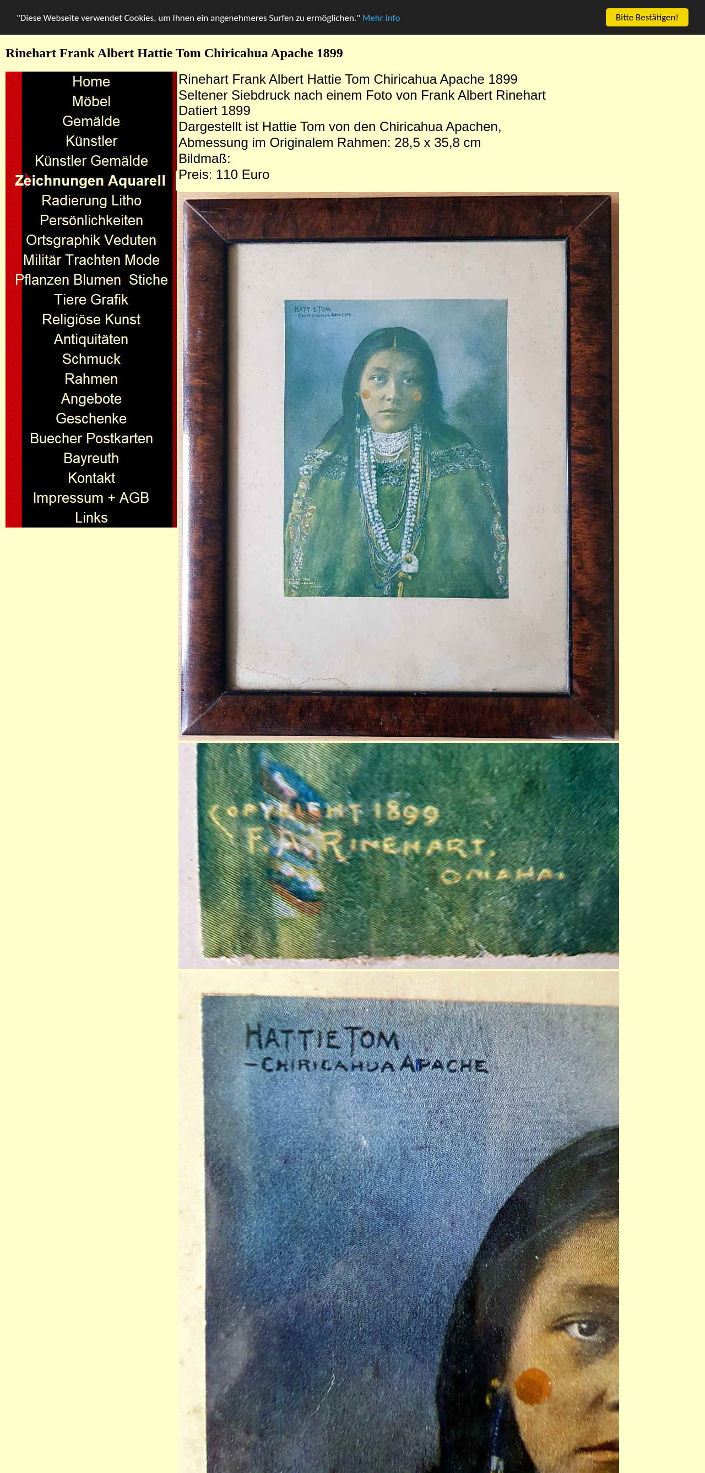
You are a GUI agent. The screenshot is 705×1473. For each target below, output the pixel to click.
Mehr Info (381, 18)
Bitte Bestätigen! (647, 17)
